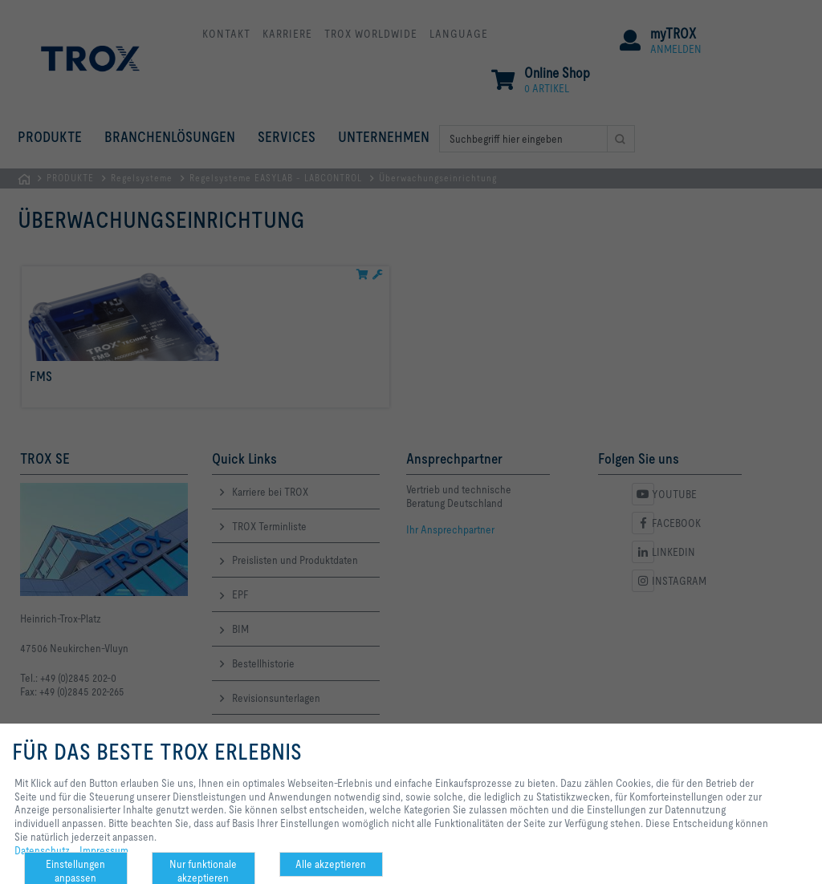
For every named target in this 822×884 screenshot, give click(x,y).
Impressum (103, 850)
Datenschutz (42, 850)
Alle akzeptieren (330, 864)
